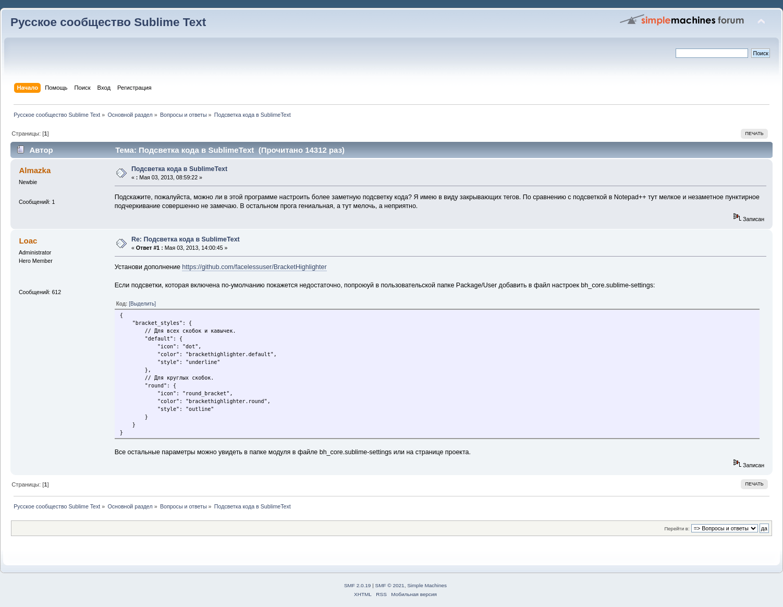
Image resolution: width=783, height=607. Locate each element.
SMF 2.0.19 (357, 585)
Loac (28, 240)
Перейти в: (676, 528)
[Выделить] (142, 304)
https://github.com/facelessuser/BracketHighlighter (254, 267)
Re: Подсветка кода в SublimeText (185, 239)
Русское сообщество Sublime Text (108, 22)
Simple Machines (427, 585)
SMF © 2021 (390, 585)
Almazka (35, 170)
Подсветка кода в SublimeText (179, 169)
